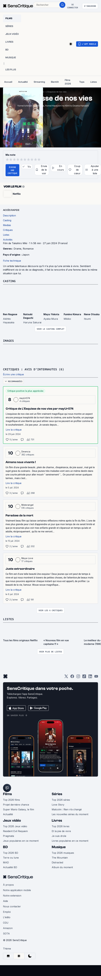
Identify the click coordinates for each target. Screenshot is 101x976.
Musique (59, 847)
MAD (6, 862)
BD (5, 847)
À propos (8, 884)
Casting (9, 281)
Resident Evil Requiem (15, 831)
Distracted (57, 862)
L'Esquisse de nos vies (56, 92)
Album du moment (62, 867)
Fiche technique (12, 260)
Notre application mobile (17, 890)
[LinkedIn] (90, 677)
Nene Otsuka (92, 314)
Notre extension (12, 895)
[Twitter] (66, 677)
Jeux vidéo (12, 820)
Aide (5, 901)
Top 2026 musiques (63, 852)
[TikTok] (84, 677)
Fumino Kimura (72, 314)
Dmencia (25, 451)
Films (7, 794)
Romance (28, 248)
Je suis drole (59, 835)
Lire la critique (14, 429)
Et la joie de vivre (61, 831)
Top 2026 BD (10, 852)
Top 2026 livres (60, 826)
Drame (17, 248)
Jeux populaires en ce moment (21, 840)
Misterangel (27, 505)
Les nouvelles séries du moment (70, 814)
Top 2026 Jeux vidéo (15, 826)
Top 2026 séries (61, 799)
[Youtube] (96, 677)
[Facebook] (72, 677)
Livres (57, 820)
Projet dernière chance (16, 804)
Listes (8, 619)
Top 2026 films (11, 799)
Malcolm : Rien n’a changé (67, 809)
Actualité (8, 814)
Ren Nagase (10, 314)
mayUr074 (24, 398)
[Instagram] (78, 677)
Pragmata (8, 835)
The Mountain (60, 857)
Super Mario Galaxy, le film (18, 809)
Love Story (58, 804)
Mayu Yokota (51, 314)
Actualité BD (10, 867)
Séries (57, 794)
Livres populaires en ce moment (70, 840)
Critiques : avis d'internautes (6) (33, 369)
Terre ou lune (11, 857)
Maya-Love (27, 558)
